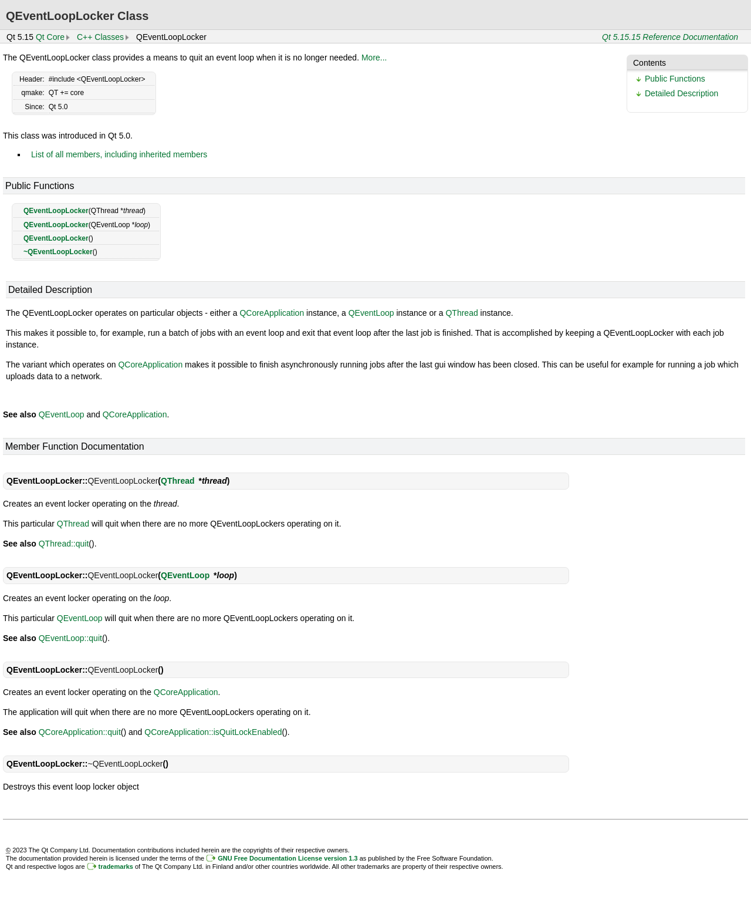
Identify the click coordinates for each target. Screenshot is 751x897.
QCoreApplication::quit (80, 732)
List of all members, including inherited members (119, 154)
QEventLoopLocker (56, 211)
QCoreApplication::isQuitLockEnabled (213, 732)
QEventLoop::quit (70, 638)
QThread (461, 313)
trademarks (116, 866)
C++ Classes (100, 37)
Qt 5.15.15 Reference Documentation (670, 37)
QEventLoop (371, 313)
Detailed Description (681, 93)
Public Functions (675, 78)
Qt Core (50, 37)
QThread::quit (64, 543)
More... (374, 57)
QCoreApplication (271, 313)
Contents (649, 63)
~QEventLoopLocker (58, 252)
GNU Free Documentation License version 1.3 (287, 858)
